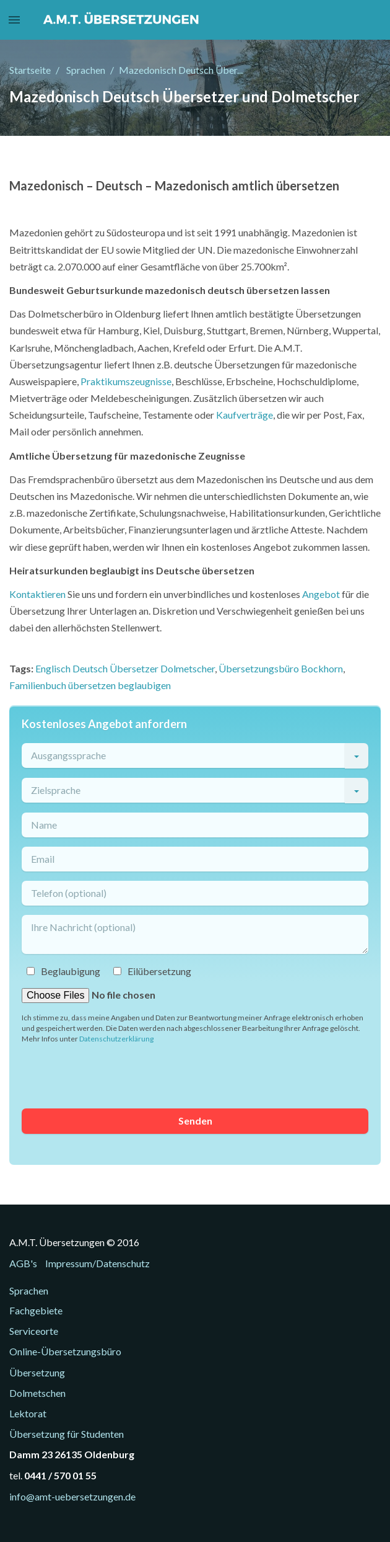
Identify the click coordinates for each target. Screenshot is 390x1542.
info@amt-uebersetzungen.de (72, 1496)
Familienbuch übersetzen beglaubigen (90, 685)
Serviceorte (33, 1331)
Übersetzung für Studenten (66, 1434)
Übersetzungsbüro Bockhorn (281, 668)
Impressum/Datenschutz (97, 1263)
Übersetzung (37, 1372)
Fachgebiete (36, 1310)
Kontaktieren (37, 594)
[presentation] (116, 1075)
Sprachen (85, 70)
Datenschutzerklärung (116, 1038)
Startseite (30, 70)
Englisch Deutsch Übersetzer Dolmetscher (125, 668)
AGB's (23, 1263)
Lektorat (27, 1413)
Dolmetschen (37, 1393)
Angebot (321, 594)
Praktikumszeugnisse (125, 381)
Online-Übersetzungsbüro (65, 1351)
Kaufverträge (244, 415)
